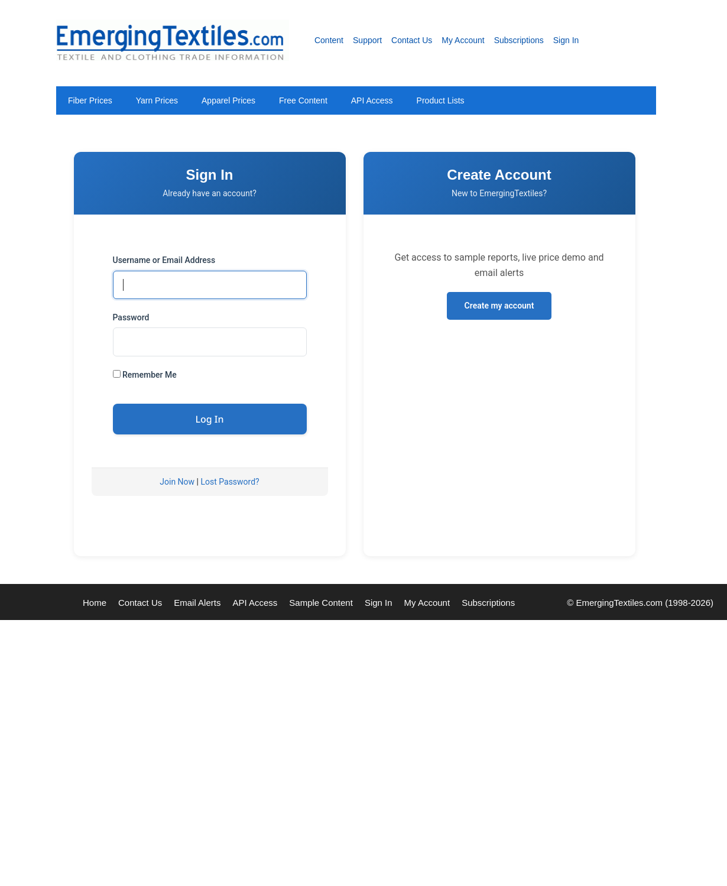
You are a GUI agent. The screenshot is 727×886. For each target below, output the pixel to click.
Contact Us (411, 40)
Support (367, 40)
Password (131, 317)
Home (94, 603)
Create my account (499, 305)
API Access (372, 100)
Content (328, 40)
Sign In (566, 40)
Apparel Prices (228, 100)
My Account (463, 40)
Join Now (177, 481)
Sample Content (321, 603)
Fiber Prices (90, 100)
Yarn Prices (157, 100)
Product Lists (441, 100)
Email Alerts (197, 603)
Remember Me (145, 374)
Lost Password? (229, 481)
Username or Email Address (164, 260)
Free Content (303, 100)
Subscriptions (519, 40)
